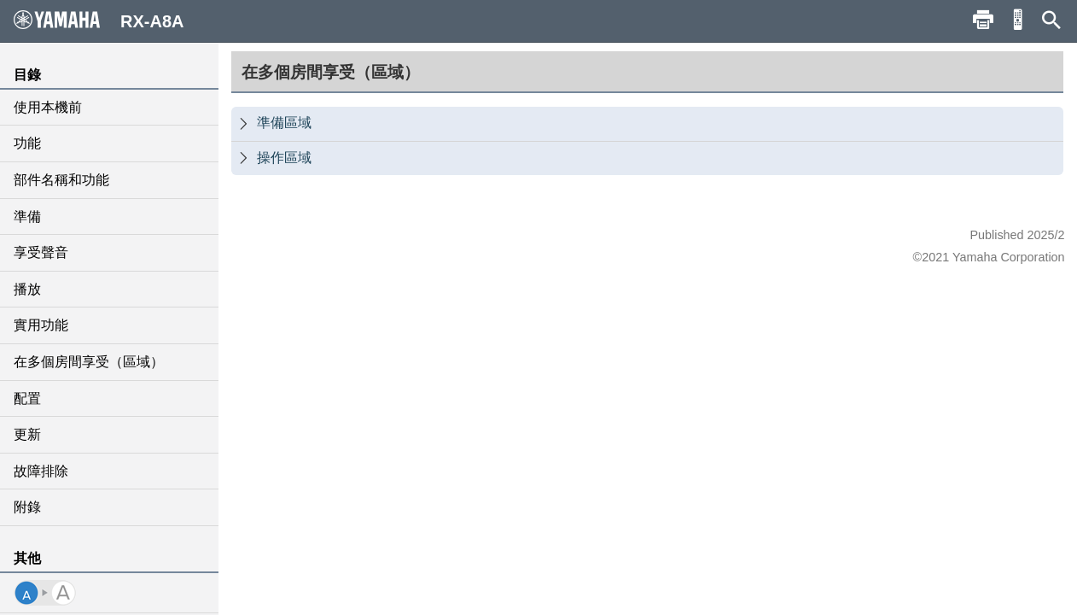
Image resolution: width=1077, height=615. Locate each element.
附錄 (27, 507)
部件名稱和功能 (61, 180)
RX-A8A (99, 20)
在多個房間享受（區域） (89, 361)
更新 (27, 434)
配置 (27, 398)
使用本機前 (48, 107)
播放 (27, 289)
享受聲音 (41, 252)
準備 (27, 216)
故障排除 (41, 471)
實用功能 (41, 325)
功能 (27, 143)
